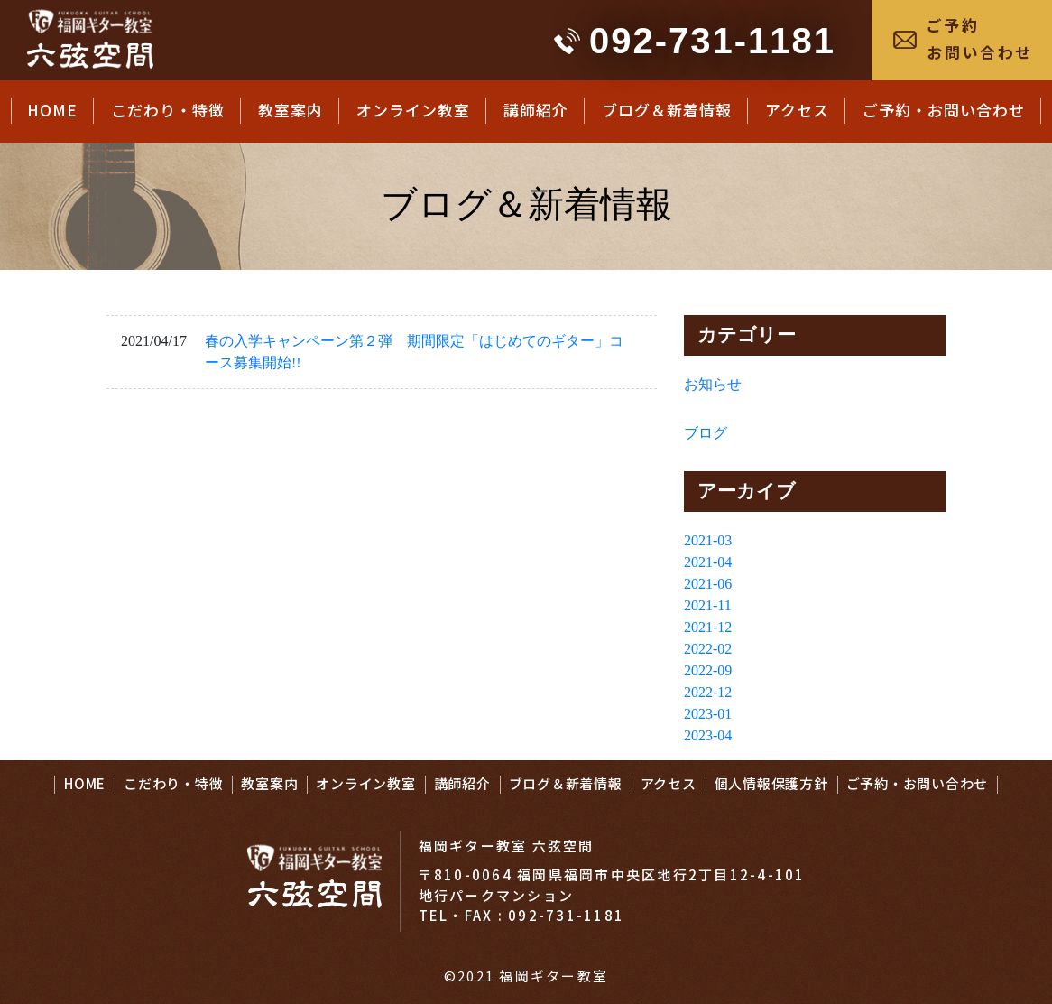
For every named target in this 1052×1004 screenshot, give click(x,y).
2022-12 (708, 692)
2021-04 (708, 562)
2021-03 (708, 540)
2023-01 (708, 713)
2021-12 (708, 627)
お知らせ (713, 384)
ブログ (705, 433)
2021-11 (708, 605)
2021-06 (708, 583)
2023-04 (708, 735)
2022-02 (708, 648)
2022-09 (708, 670)
